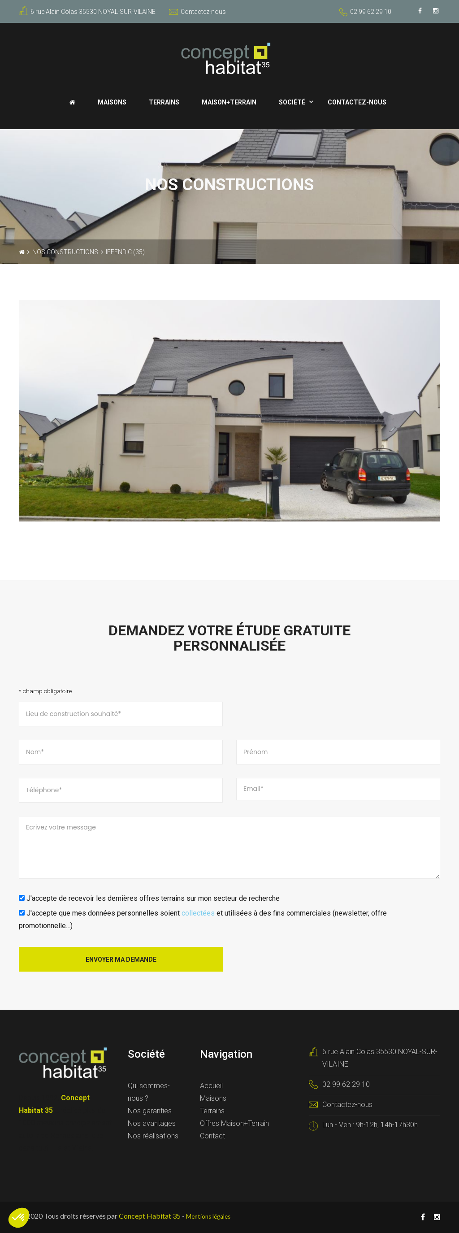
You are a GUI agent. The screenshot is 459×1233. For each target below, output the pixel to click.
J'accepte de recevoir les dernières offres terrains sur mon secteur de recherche (149, 898)
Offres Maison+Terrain (234, 1123)
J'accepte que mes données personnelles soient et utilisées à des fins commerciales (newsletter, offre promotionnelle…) (203, 919)
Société (292, 102)
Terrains (164, 102)
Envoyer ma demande (121, 959)
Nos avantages (152, 1123)
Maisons (112, 102)
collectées (198, 913)
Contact (212, 1136)
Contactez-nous (197, 11)
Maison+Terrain (229, 102)
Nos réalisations (153, 1136)
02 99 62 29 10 (370, 11)
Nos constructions (65, 252)
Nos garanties (150, 1111)
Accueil (211, 1085)
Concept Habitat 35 (150, 1215)
